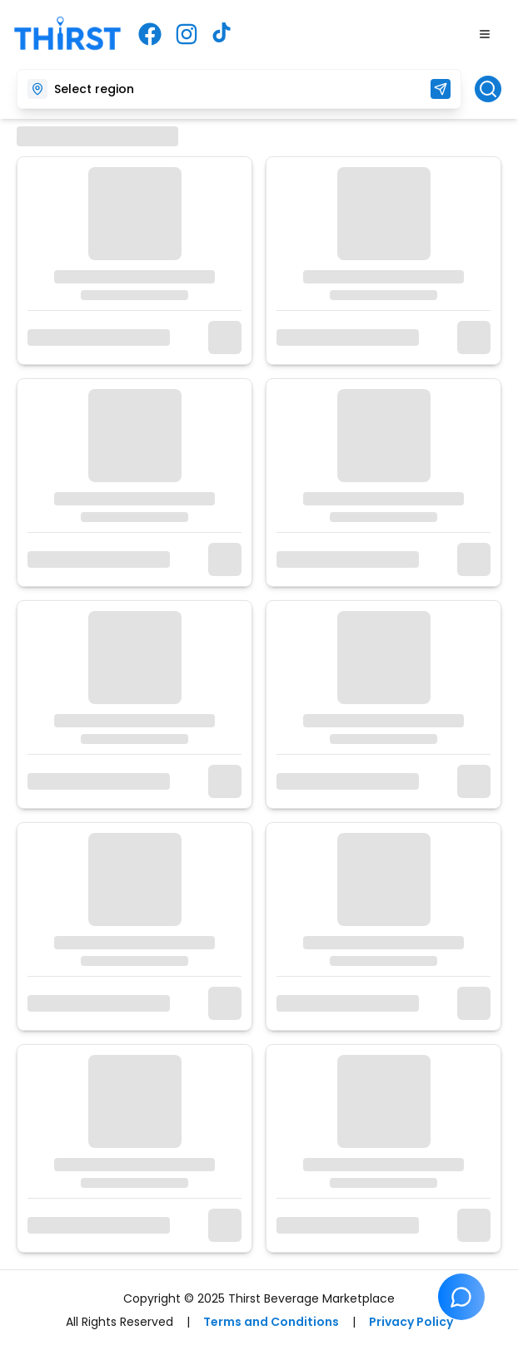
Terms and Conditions (271, 1321)
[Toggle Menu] (485, 34)
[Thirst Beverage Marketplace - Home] (67, 34)
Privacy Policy (411, 1321)
